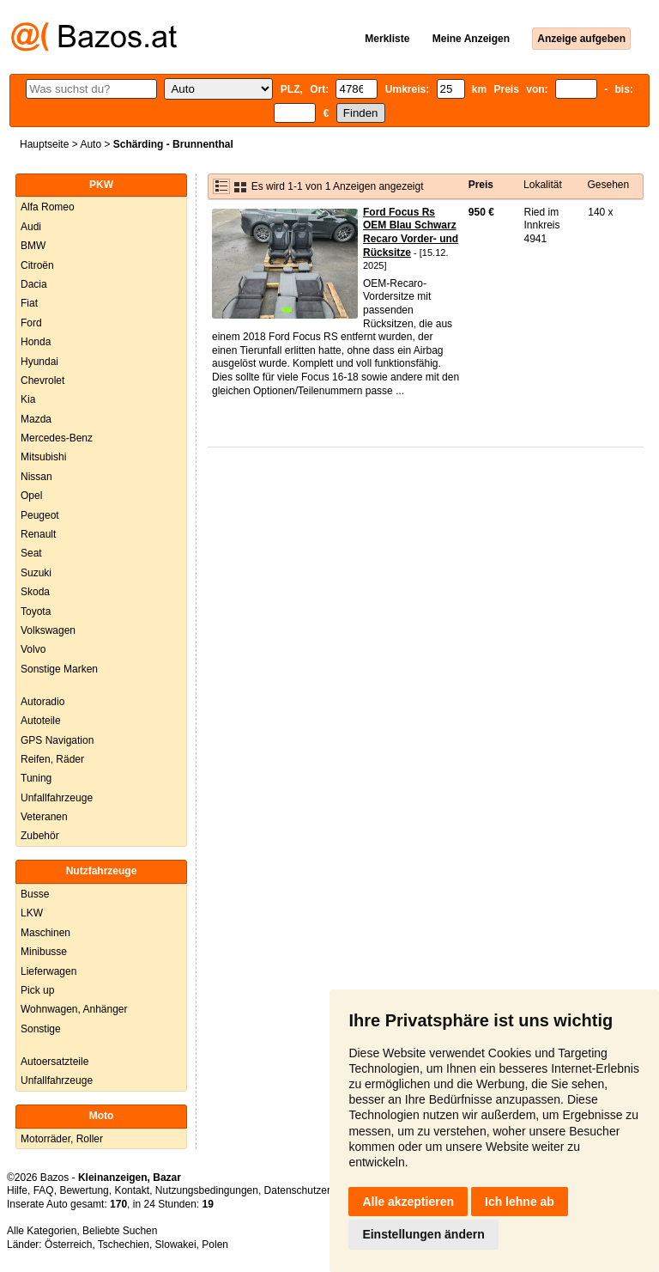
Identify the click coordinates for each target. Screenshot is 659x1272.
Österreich (68, 1245)
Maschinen (45, 933)
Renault (38, 534)
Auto (90, 144)
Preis (481, 185)
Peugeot (40, 515)
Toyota (36, 612)
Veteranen (44, 817)
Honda (36, 342)
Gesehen (608, 185)
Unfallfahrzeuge (57, 798)
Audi (31, 227)
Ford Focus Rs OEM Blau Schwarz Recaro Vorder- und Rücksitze (410, 232)
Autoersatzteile (54, 1062)
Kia (28, 399)
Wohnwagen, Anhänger (74, 1009)
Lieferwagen (48, 971)
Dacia (34, 284)
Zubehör (40, 836)
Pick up (37, 990)
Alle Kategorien (41, 1231)
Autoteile (41, 721)
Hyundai (39, 362)
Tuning (36, 778)
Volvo (33, 649)
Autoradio (42, 702)
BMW (33, 246)
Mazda (36, 419)
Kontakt (131, 1190)
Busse (35, 894)
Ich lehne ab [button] (519, 1201)
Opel (31, 496)
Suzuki (36, 573)
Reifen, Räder (52, 759)
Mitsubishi (43, 457)
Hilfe (17, 1190)
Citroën (37, 265)
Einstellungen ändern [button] (423, 1234)
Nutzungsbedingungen (206, 1190)
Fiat (29, 303)
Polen (215, 1245)
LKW (32, 913)
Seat (31, 553)
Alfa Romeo (48, 207)
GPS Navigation (57, 740)
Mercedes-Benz (57, 438)
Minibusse (44, 952)
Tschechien (123, 1245)
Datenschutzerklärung (314, 1190)
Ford (31, 323)
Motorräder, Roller (62, 1139)
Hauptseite (44, 144)
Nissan (36, 477)
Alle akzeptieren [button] (408, 1201)
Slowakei (175, 1245)
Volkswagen (48, 630)
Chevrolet (42, 380)
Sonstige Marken (59, 669)
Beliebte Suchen (119, 1231)
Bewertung (83, 1190)
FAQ (43, 1190)
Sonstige (41, 1029)
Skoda (35, 592)
